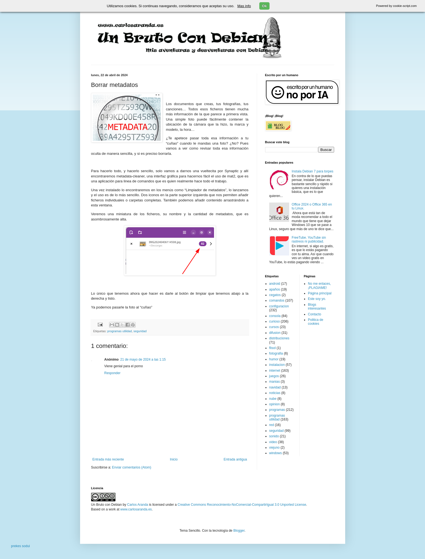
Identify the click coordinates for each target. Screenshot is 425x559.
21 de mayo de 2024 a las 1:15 (143, 359)
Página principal (319, 293)
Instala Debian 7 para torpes (312, 171)
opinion (274, 404)
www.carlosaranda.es (136, 509)
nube (273, 399)
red (271, 425)
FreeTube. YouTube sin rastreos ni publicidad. (309, 239)
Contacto (314, 314)
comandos (276, 300)
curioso (274, 321)
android (274, 284)
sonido (274, 436)
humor (274, 359)
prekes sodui (20, 546)
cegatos (275, 295)
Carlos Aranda (137, 505)
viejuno (274, 447)
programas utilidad (119, 331)
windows (275, 453)
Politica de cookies (315, 322)
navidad (275, 387)
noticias (275, 393)
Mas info (244, 6)
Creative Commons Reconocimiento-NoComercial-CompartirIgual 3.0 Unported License (242, 505)
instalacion (277, 365)
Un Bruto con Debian (106, 505)
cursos (274, 327)
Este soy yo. (317, 299)
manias (274, 382)
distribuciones (279, 338)
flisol (272, 348)
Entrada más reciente (108, 459)
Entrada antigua (235, 459)
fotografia (276, 353)
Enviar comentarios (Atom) (131, 467)
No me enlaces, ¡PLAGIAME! (319, 285)
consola (275, 316)
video (273, 442)
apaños (274, 289)
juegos (274, 376)
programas (277, 410)
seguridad (139, 331)
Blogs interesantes (317, 306)
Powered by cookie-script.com (396, 5)
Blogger (239, 531)
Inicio (174, 459)
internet (274, 370)
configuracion (279, 306)
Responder (112, 373)
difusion (275, 333)
